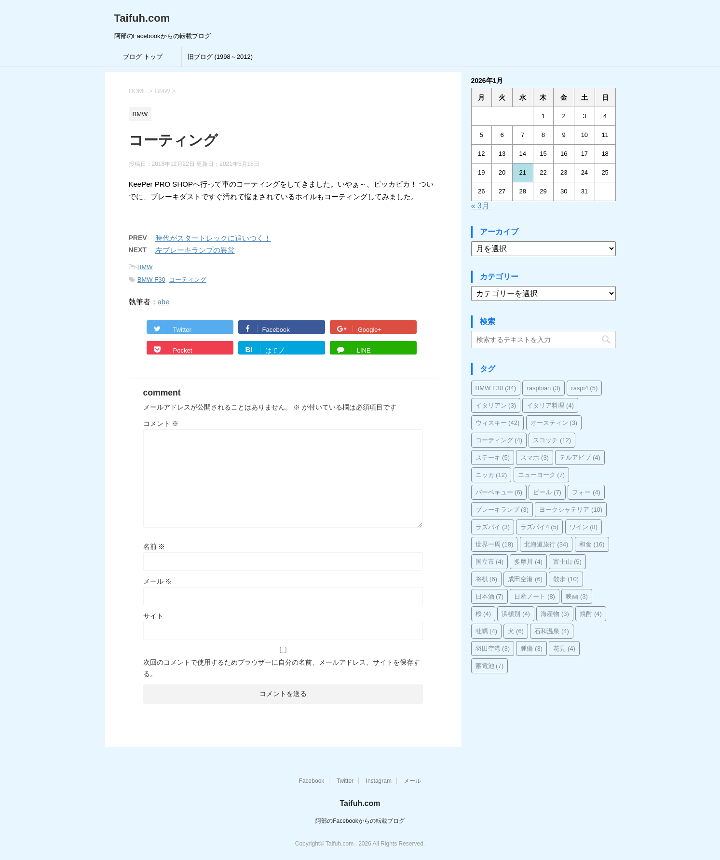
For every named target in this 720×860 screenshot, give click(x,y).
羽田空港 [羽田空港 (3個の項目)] (492, 648)
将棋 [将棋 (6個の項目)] (486, 579)
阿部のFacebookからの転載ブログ (360, 821)
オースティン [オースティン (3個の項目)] (554, 422)
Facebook (312, 781)
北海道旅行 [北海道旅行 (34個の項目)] (546, 544)
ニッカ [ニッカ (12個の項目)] (491, 474)
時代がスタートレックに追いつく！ (213, 238)
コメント (161, 423)
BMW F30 (151, 279)
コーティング (187, 279)
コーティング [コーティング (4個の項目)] (499, 440)
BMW (145, 267)
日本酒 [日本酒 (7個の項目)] (489, 596)
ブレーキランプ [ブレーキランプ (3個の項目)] (502, 509)
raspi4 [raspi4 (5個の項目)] (584, 388)
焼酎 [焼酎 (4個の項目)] (591, 613)
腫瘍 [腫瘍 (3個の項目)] (531, 648)
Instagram (379, 781)
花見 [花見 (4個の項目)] (564, 648)
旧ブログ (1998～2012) (220, 56)
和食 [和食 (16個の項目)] (592, 544)
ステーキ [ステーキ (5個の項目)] (492, 457)
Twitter (345, 781)
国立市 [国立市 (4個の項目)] (489, 561)
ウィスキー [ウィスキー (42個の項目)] (497, 422)
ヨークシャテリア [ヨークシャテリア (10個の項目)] (570, 509)
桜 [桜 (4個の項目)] (483, 613)
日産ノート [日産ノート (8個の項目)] (534, 596)
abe (164, 302)
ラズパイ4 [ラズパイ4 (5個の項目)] (539, 527)
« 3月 (480, 206)
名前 (154, 546)
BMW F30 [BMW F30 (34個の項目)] (495, 388)
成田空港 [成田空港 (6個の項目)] (525, 579)
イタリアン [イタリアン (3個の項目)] (495, 405)
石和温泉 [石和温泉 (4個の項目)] (551, 631)
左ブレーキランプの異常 (195, 250)
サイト (153, 616)
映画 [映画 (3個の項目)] (577, 596)
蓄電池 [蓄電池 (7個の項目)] (489, 665)
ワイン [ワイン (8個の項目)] (584, 527)
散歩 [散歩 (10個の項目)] (566, 579)
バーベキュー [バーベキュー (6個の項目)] (499, 492)
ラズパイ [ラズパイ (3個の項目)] (492, 527)
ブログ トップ (143, 56)
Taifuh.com (142, 18)
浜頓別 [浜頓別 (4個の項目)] (516, 613)
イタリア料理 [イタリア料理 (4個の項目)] (550, 405)
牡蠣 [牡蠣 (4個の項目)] (486, 631)
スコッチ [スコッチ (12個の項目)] (552, 440)
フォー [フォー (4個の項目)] (586, 492)
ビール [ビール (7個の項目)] (547, 492)
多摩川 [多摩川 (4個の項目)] (528, 561)
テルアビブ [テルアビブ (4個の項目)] (579, 457)
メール (157, 581)
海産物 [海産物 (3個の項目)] (555, 613)
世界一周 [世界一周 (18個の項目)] (494, 544)
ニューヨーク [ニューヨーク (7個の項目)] (541, 474)
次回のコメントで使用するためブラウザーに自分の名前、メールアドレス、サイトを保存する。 (281, 668)
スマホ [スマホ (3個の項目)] (534, 457)
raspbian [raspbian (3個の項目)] (543, 388)
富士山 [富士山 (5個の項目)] (567, 561)
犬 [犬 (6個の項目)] (516, 631)
